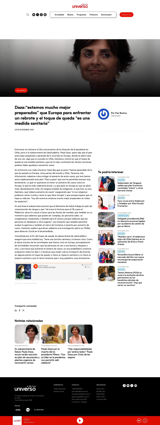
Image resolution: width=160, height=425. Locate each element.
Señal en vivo (126, 15)
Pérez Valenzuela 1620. (79, 399)
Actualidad (59, 15)
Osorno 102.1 (100, 397)
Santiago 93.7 (100, 391)
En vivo (27, 419)
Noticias (121, 180)
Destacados (106, 15)
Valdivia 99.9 (100, 394)
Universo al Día (123, 215)
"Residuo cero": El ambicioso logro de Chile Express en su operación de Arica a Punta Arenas (131, 240)
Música (70, 15)
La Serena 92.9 (101, 399)
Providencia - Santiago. (79, 402)
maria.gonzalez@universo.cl (81, 394)
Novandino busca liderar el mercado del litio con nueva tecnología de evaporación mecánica (131, 258)
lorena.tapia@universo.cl (80, 391)
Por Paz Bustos (119, 113)
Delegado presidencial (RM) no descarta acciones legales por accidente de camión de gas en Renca (131, 222)
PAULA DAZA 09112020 (30, 283)
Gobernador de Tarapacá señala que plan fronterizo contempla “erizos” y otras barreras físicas (130, 187)
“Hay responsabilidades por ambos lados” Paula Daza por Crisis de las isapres (80, 353)
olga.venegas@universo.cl (80, 397)
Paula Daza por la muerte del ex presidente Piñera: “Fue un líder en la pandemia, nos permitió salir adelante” (53, 356)
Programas (81, 15)
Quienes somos (59, 391)
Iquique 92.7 (100, 389)
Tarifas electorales (59, 389)
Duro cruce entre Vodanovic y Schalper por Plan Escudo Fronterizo (131, 203)
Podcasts (94, 15)
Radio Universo (19, 283)
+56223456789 (77, 389)
